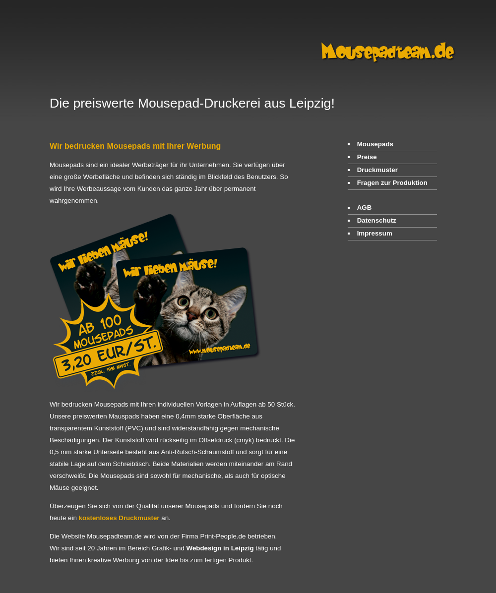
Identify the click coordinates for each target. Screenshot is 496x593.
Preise (367, 157)
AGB (364, 207)
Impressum (374, 233)
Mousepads (375, 144)
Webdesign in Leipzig (220, 548)
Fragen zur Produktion (392, 182)
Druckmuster (377, 170)
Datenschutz (376, 220)
